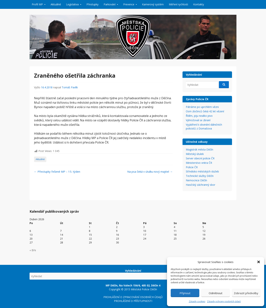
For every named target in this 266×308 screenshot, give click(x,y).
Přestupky (92, 4)
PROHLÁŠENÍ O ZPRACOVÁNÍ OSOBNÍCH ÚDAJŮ (133, 297)
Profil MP (37, 4)
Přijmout (185, 293)
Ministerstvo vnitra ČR (199, 163)
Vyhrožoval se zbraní (198, 120)
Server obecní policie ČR (200, 158)
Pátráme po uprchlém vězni (202, 107)
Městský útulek (195, 154)
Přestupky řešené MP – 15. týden (57, 171)
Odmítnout (215, 293)
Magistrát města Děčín (199, 149)
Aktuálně (56, 4)
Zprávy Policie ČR (197, 99)
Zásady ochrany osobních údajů (224, 301)
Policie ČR (192, 167)
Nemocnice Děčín (196, 180)
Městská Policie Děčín (144, 289)
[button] (258, 262)
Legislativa (72, 4)
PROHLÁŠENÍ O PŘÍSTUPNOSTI (133, 301)
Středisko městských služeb (202, 171)
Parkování (109, 4)
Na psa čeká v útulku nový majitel (150, 171)
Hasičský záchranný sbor (200, 184)
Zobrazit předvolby (246, 293)
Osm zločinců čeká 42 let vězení (205, 111)
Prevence (128, 4)
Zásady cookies (197, 301)
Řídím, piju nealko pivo (199, 115)
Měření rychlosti (178, 4)
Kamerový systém (153, 4)
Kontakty (198, 4)
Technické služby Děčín (200, 176)
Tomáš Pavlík (70, 87)
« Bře (33, 250)
